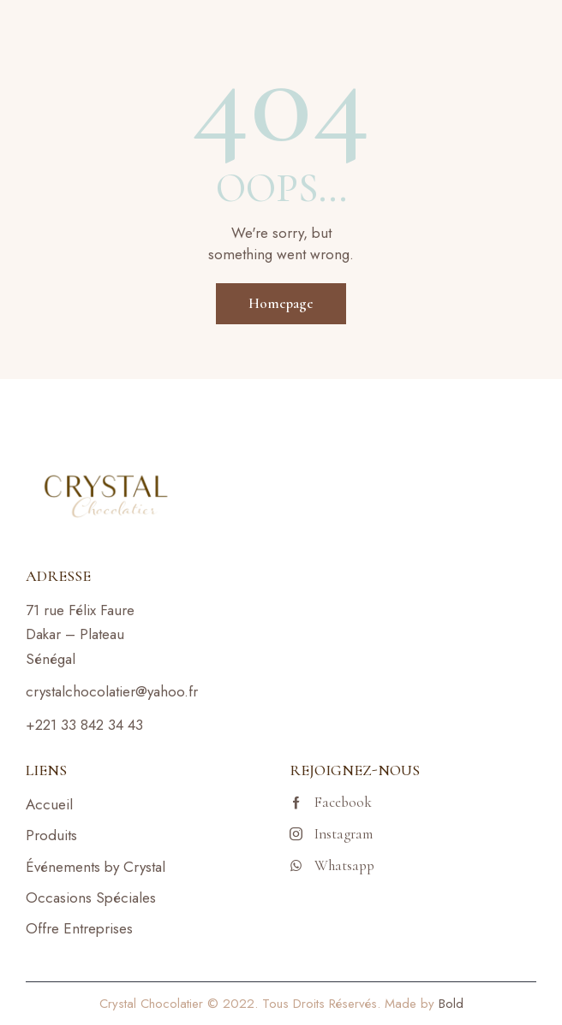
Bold (451, 1003)
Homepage (281, 303)
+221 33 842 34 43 (84, 724)
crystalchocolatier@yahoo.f (109, 691)
